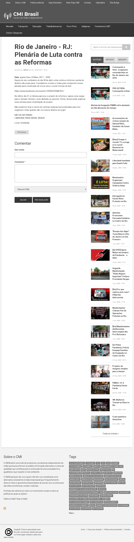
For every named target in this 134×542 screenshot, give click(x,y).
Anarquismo (75, 479)
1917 (97, 463)
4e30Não (115, 463)
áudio (92, 505)
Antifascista (88, 483)
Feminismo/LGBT (102, 26)
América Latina (76, 476)
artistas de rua (111, 492)
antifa (122, 479)
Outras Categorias (14, 33)
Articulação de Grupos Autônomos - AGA (86, 492)
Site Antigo (114, 3)
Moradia (9, 26)
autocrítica (74, 509)
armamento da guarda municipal (83, 489)
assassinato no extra (78, 496)
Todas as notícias (110, 434)
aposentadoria (88, 486)
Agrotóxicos (105, 470)
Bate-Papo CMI (72, 3)
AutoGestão (98, 509)
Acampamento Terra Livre (112, 466)
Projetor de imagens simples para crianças (120, 369)
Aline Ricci (108, 473)
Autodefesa (86, 509)
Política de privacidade (113, 529)
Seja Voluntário (55, 3)
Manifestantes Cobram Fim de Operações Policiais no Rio (119, 312)
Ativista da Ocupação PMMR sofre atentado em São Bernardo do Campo (110, 106)
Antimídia (98, 483)
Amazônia (118, 473)
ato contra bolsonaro (79, 502)
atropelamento (111, 502)
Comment (20, 162)
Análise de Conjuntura (93, 476)
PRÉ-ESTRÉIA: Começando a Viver (121, 89)
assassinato (125, 492)
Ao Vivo (122, 483)
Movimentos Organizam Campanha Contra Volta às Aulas (120, 181)
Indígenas (86, 26)
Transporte (23, 26)
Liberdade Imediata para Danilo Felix (121, 162)
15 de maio (90, 463)
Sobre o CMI (20, 3)
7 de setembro (75, 466)
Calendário (100, 3)
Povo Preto (72, 26)
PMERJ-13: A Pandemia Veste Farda (119, 385)
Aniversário (98, 479)
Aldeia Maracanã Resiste (80, 473)
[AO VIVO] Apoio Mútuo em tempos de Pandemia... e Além (120, 254)
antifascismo (75, 483)
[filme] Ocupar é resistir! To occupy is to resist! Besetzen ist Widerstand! (120, 144)
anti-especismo (111, 479)
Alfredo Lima (97, 473)
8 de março (87, 466)
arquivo (122, 60)
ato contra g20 (96, 502)
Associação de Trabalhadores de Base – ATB (87, 499)
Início (8, 3)
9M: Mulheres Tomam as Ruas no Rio (121, 402)
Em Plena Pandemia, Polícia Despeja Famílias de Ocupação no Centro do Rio (120, 350)
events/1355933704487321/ (39, 91)
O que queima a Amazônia (119, 418)
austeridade (123, 505)
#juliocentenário (77, 463)
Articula (102, 489)
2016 (108, 463)
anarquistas (87, 479)
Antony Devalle (110, 483)
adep (83, 470)
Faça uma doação (95, 529)
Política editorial (37, 3)
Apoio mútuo (75, 486)
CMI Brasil (26, 14)
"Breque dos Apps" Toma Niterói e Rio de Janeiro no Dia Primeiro (120, 235)
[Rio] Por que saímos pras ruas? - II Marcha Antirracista (121, 293)
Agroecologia (92, 470)
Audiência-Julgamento (79, 505)
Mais (71, 513)
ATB (108, 499)
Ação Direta (74, 470)
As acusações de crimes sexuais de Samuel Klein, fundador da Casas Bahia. (121, 123)
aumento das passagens (106, 505)
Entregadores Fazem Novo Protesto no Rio (119, 199)
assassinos (94, 496)
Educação (37, 26)
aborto (97, 466)
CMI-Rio (26, 70)
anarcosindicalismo (112, 476)
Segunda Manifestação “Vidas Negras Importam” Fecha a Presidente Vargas (120, 273)
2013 (103, 463)
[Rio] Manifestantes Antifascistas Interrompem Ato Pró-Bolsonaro (121, 330)
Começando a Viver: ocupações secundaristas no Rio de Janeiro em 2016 (120, 72)
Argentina (101, 486)
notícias (97, 60)
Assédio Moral (106, 496)
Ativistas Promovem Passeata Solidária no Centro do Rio (121, 217)
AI (113, 470)
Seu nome (19, 150)
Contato (87, 3)
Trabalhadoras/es (54, 26)
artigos (110, 60)
